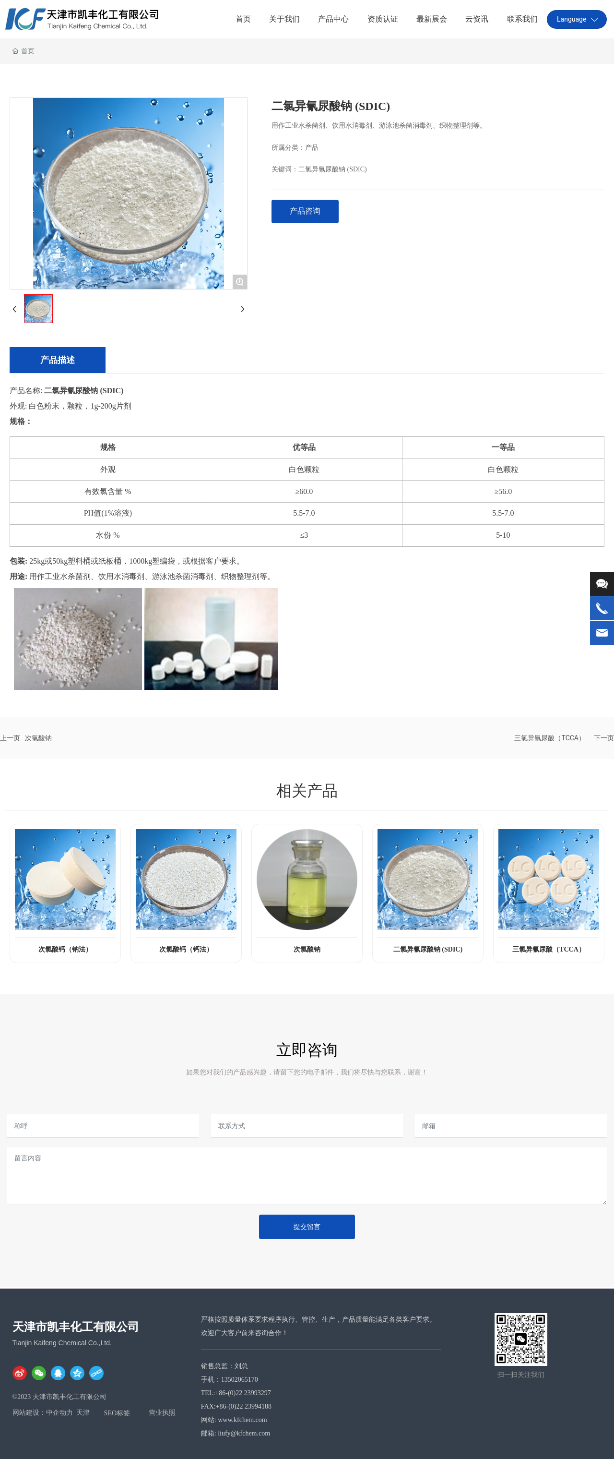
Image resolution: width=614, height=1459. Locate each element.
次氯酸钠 (38, 738)
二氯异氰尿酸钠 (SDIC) (332, 169)
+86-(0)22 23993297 (243, 1393)
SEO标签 (117, 1413)
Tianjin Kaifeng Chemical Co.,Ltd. (62, 1343)
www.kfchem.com (243, 1419)
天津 (83, 1412)
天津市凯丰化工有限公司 (75, 1327)
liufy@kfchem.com (244, 1433)
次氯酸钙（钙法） (186, 949)
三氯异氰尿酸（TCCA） (549, 738)
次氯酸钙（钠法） (65, 949)
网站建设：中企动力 (42, 1412)
